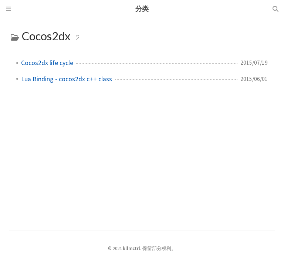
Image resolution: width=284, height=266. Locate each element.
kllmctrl (131, 248)
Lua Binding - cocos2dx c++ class (66, 79)
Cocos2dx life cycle (47, 63)
